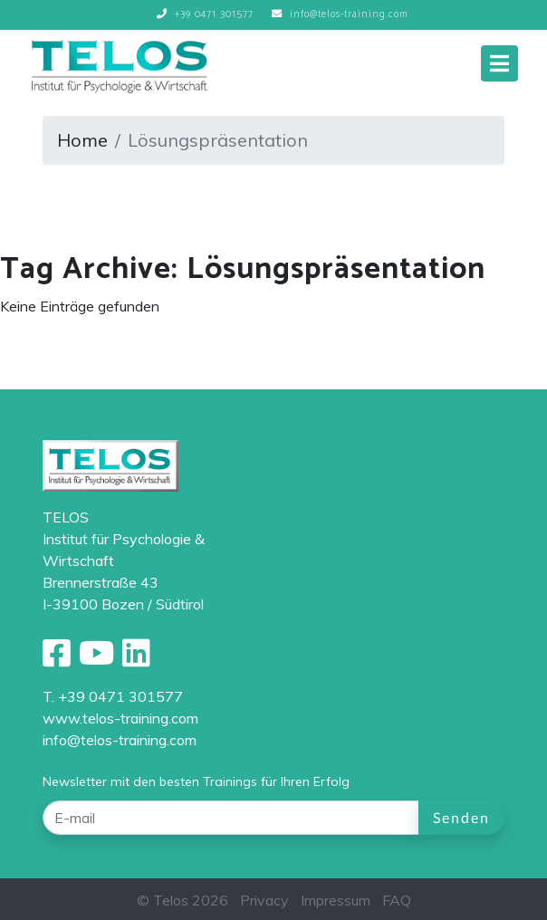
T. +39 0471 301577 (113, 696)
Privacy (264, 900)
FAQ (396, 900)
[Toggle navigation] (499, 63)
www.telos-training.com (120, 718)
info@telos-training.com (120, 740)
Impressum (335, 900)
